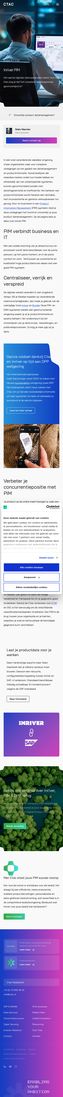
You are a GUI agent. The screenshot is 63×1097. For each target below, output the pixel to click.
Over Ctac (37, 1030)
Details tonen (46, 557)
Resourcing (37, 1024)
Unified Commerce (41, 1018)
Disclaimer (21, 1049)
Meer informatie (18, 699)
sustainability (22, 382)
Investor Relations (13, 1030)
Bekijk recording (14, 826)
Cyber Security (11, 1024)
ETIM (54, 603)
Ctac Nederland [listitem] (15, 982)
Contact (8, 1036)
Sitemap (31, 1049)
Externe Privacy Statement (15, 1054)
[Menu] (57, 4)
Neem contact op (31, 140)
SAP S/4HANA (10, 1006)
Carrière (36, 1036)
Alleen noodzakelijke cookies (31, 587)
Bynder (36, 305)
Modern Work (38, 1012)
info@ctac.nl (10, 994)
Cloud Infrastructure (14, 1018)
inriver (25, 305)
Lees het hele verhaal (21, 410)
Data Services (11, 1012)
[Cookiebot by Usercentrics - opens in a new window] (46, 507)
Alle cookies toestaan (31, 567)
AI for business (39, 1006)
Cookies (32, 1054)
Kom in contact (14, 916)
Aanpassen (32, 577)
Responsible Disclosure (14, 1058)
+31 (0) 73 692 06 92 (14, 990)
